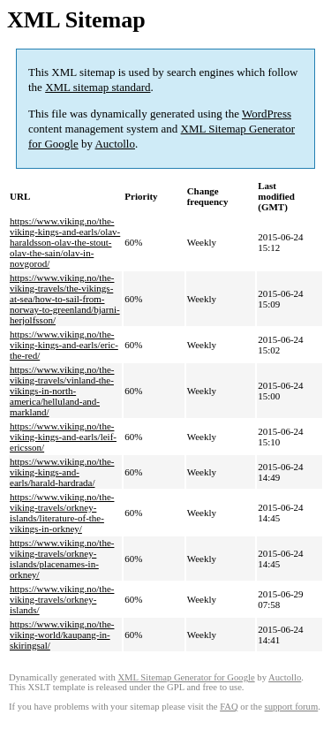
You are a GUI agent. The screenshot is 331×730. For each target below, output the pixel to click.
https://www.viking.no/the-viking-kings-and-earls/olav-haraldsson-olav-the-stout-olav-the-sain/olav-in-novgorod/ (65, 242)
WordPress (266, 113)
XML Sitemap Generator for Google (185, 677)
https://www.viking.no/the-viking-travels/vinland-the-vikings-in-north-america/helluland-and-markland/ (62, 390)
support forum (292, 706)
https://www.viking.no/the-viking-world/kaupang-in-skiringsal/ (62, 634)
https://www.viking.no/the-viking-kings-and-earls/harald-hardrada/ (62, 472)
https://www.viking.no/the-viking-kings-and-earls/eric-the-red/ (64, 345)
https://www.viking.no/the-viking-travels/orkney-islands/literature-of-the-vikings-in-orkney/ (62, 512)
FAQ (229, 706)
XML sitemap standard (97, 87)
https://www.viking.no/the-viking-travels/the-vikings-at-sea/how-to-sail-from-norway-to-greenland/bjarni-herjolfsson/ (65, 298)
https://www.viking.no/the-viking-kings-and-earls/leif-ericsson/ (63, 436)
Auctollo (114, 143)
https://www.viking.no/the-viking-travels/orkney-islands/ (62, 599)
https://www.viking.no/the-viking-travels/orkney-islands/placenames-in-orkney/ (62, 558)
